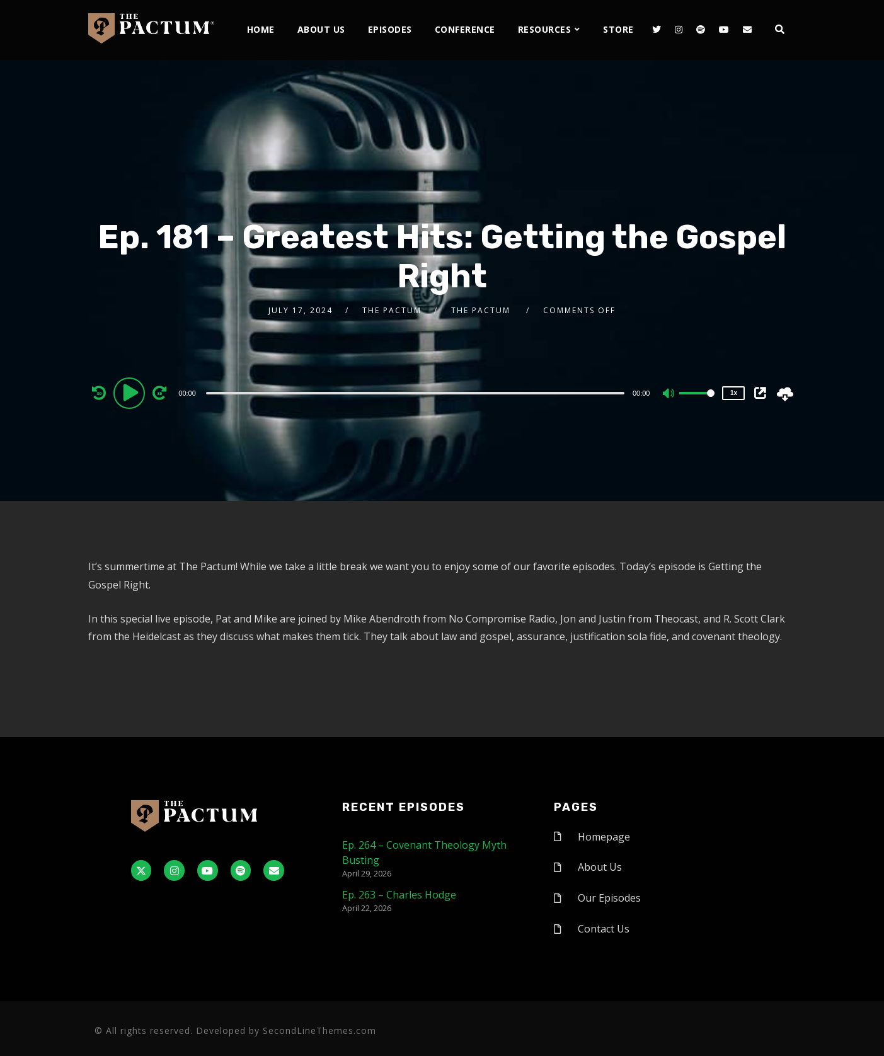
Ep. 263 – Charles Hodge (399, 895)
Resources (544, 29)
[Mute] (669, 394)
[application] (416, 392)
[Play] (131, 392)
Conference (465, 29)
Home (261, 29)
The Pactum (392, 310)
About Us (321, 29)
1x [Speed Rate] (733, 392)
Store (618, 29)
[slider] (415, 393)
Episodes (390, 29)
